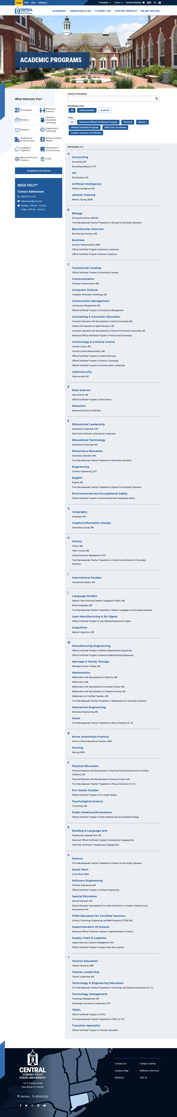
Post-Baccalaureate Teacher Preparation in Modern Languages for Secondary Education (112, 610)
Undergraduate (86, 110)
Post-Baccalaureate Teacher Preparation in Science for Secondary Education (107, 863)
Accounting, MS (79, 162)
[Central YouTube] (44, 1106)
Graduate (105, 110)
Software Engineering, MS (84, 885)
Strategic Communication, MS (85, 283)
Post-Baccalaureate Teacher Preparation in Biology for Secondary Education (107, 222)
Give (33, 2)
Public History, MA (80, 550)
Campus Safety (148, 1063)
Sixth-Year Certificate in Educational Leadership (93, 433)
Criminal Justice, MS (81, 346)
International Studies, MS (83, 582)
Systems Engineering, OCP (84, 471)
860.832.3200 (42, 1096)
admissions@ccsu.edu (31, 201)
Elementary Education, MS (84, 455)
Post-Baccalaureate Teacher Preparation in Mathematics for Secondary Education (109, 701)
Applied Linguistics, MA (83, 632)
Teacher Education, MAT (83, 965)
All (72, 110)
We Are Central (150, 11)
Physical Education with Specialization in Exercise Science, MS (101, 779)
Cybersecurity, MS (80, 376)
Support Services (126, 11)
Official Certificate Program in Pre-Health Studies (94, 795)
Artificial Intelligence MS (83, 188)
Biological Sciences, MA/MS (85, 218)
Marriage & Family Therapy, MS (86, 666)
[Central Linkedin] (38, 1106)
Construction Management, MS (86, 305)
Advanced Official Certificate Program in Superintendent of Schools (102, 931)
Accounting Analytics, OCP (84, 166)
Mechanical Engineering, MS (85, 712)
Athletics (42, 2)
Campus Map (122, 1070)
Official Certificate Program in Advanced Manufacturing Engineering (102, 655)
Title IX (143, 1077)
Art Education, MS (80, 177)
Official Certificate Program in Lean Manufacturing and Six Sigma (101, 621)
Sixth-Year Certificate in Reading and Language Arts (95, 845)
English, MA (77, 482)
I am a (117, 2)
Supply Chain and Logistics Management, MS (92, 942)
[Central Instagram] (32, 1106)
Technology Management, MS (85, 998)
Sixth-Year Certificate (115, 127)
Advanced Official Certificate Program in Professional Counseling (102, 335)
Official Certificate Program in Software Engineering (95, 890)
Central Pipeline (134, 2)
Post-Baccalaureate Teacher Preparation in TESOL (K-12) (98, 1019)
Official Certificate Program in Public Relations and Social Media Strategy (105, 817)
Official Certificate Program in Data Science (91, 399)
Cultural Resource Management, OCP (89, 555)
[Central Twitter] (26, 1106)
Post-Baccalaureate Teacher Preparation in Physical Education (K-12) (103, 784)
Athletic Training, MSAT (82, 199)
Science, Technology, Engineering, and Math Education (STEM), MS (102, 920)
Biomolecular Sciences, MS (84, 233)
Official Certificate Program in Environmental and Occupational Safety (103, 498)
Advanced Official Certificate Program (98, 122)
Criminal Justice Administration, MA (88, 351)
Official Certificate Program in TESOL (89, 1014)
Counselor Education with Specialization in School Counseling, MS (102, 321)
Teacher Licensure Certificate (86, 133)
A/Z (149, 2)
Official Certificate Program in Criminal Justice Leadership (98, 365)
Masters (142, 122)
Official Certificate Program (84, 127)
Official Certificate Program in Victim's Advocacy (94, 356)
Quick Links (159, 2)
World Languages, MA (82, 605)
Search (155, 2)
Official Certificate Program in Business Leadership (95, 249)
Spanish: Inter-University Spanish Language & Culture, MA (98, 600)
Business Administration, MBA (86, 244)
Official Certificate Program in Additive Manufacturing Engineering (102, 650)
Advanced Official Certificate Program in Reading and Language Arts (103, 840)
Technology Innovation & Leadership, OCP (91, 1003)
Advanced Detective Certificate (86, 410)
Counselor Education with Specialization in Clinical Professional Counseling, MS (108, 331)
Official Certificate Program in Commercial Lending (95, 272)
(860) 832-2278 (28, 196)
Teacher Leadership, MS (83, 976)
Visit (26, 2)
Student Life (103, 11)
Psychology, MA (79, 806)
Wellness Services (149, 1070)
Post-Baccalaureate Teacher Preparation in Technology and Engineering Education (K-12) (112, 987)
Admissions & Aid (80, 11)
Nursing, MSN (78, 752)
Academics (59, 11)
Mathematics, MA (80, 682)
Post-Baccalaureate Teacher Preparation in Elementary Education (101, 460)
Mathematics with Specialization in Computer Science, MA (98, 691)
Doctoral (127, 122)
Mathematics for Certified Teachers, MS (90, 696)
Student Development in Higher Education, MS (93, 326)
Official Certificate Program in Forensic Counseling (95, 360)
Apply (19, 2)
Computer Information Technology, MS (89, 294)
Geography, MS (79, 516)
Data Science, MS (80, 395)
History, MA (77, 546)
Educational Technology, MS (85, 444)
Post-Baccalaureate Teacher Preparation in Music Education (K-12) (102, 723)
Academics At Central (38, 170)
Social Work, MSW (80, 874)
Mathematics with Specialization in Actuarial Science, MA (98, 686)
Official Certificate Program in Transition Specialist (95, 1030)
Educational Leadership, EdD (85, 429)
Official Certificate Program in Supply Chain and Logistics (98, 947)
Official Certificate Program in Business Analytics (94, 254)
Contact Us (120, 1063)
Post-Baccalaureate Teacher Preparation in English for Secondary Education (106, 487)
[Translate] (104, 2)
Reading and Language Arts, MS (86, 835)
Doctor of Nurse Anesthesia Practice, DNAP (92, 741)
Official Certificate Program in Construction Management (97, 310)
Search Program (77, 94)
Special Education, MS (82, 901)
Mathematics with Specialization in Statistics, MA (94, 677)
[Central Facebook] (20, 1106)
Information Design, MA (83, 527)
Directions (25, 1096)
